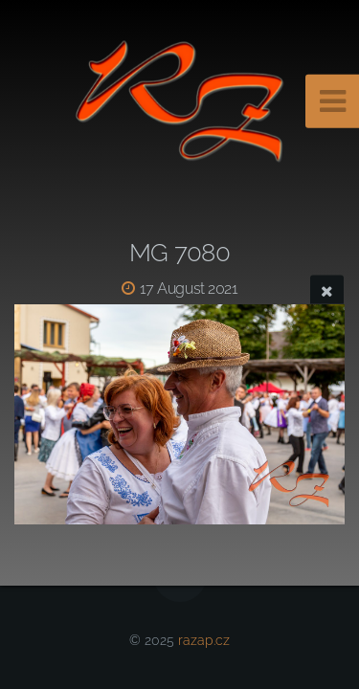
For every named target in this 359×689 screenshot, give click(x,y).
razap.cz (204, 640)
